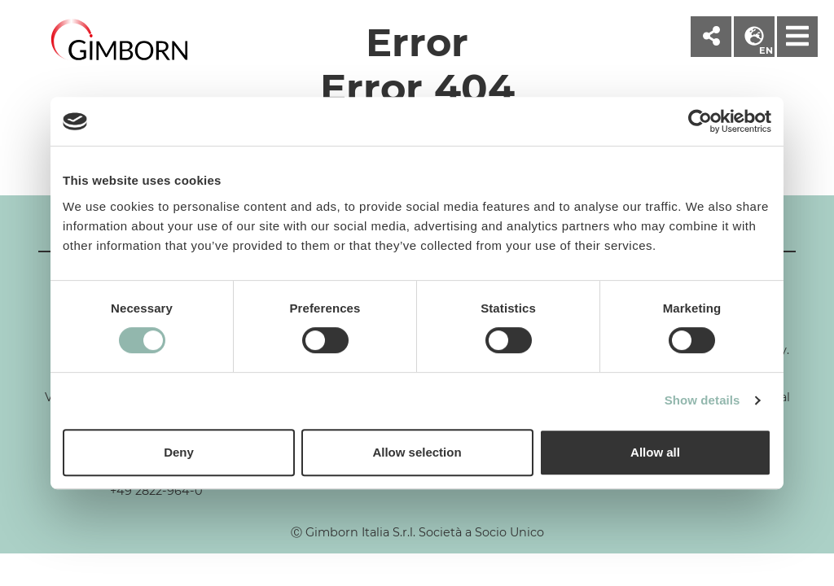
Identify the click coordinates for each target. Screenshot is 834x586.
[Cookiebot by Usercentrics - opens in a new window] (700, 121)
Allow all (655, 452)
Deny (179, 452)
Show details (702, 400)
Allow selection (416, 452)
